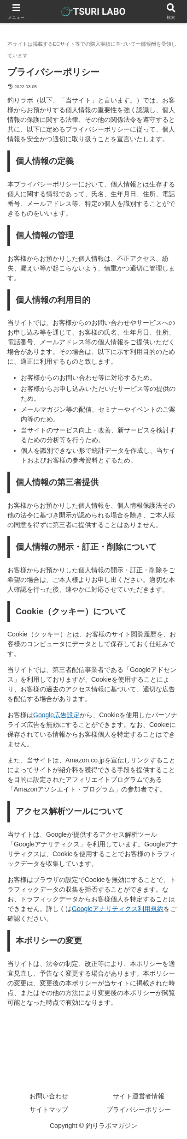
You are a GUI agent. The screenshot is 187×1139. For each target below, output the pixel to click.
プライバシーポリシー (138, 1109)
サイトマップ (48, 1109)
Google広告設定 (56, 715)
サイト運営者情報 (138, 1096)
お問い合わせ (48, 1096)
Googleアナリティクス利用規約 (118, 908)
